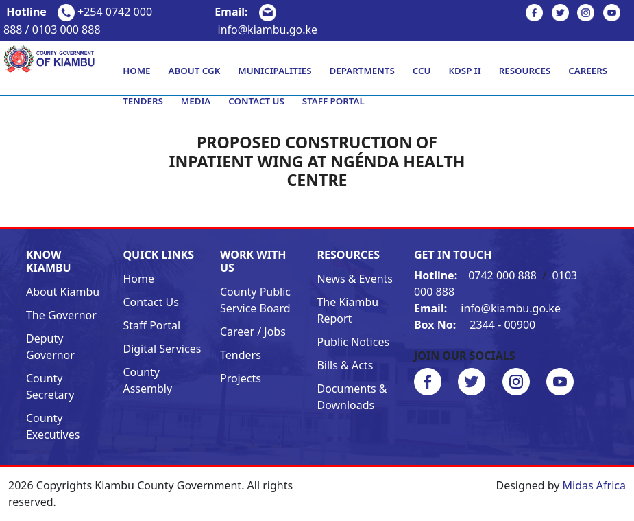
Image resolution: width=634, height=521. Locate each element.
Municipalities (274, 71)
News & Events (355, 278)
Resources (525, 71)
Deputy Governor (50, 346)
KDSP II (464, 71)
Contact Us (256, 101)
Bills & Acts (345, 365)
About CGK (195, 71)
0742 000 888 (476, 275)
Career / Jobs (253, 331)
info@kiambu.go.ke (487, 308)
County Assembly (147, 380)
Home (136, 71)
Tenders (143, 101)
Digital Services (162, 348)
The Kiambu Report (347, 310)
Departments (362, 71)
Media (195, 101)
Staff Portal (333, 101)
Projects (240, 378)
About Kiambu (62, 291)
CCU (422, 71)
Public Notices (353, 341)
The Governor (61, 315)
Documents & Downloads (352, 397)
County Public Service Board (255, 300)
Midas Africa (594, 485)
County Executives (53, 426)
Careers (587, 71)
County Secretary (50, 386)
